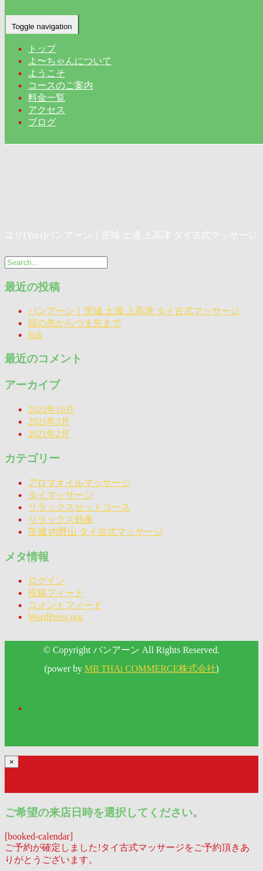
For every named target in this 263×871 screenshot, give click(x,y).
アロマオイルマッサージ (79, 483)
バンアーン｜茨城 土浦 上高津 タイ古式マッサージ (134, 311)
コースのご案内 (60, 85)
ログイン (46, 581)
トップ (42, 49)
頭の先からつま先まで (74, 323)
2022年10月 (51, 409)
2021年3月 (49, 421)
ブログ (42, 122)
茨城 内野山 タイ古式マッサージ (95, 532)
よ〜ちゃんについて (70, 61)
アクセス (46, 110)
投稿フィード (56, 593)
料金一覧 (46, 98)
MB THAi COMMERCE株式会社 (150, 668)
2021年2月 (49, 434)
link (35, 335)
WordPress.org (55, 617)
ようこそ (46, 73)
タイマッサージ (60, 495)
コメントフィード (65, 605)
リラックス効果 (60, 519)
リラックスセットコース (79, 507)
